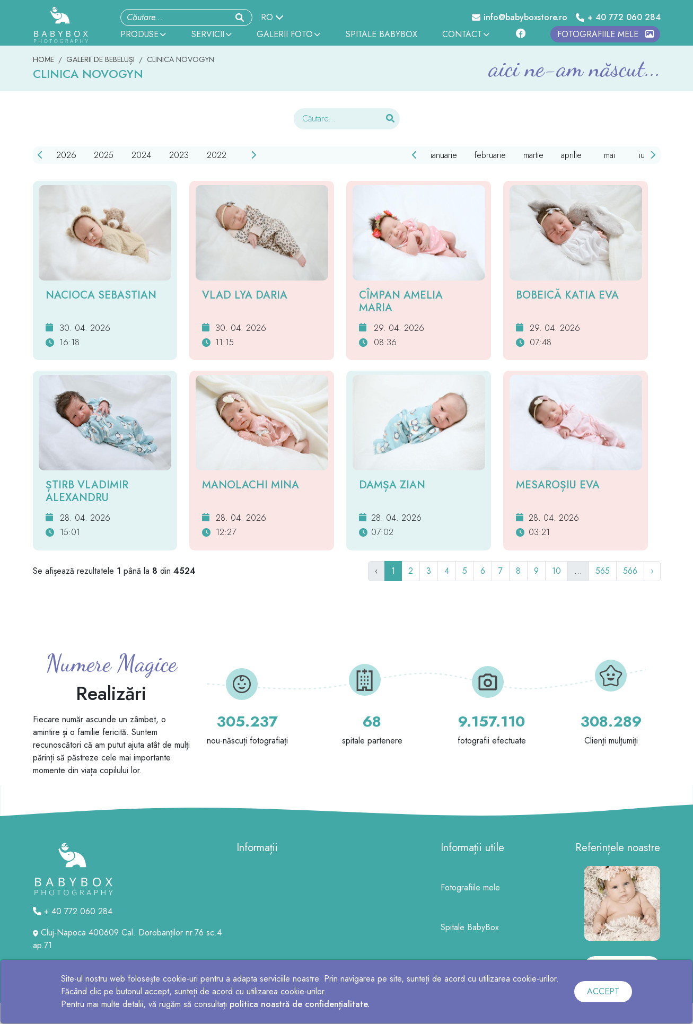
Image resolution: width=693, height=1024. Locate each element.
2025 (103, 155)
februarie (490, 155)
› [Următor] (652, 571)
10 (556, 571)
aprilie (571, 155)
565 (602, 571)
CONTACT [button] (465, 34)
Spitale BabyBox (470, 927)
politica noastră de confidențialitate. (300, 1004)
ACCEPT (603, 991)
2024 (141, 155)
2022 (216, 155)
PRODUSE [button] (143, 34)
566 (630, 571)
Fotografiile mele (470, 887)
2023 (179, 155)
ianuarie (444, 155)
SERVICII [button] (211, 34)
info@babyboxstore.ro (519, 17)
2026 (66, 155)
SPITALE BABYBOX (381, 34)
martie (533, 155)
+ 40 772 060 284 (618, 17)
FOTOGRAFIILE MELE (605, 34)
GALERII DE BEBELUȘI (100, 59)
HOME (43, 59)
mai (609, 155)
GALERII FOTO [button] (288, 34)
